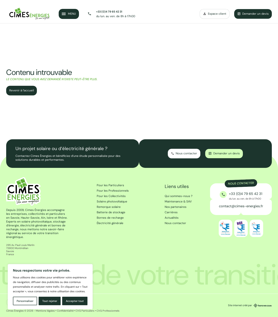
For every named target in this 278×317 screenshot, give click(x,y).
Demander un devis (253, 14)
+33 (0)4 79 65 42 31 (109, 11)
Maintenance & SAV (178, 201)
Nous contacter (175, 223)
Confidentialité (65, 310)
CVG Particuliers (84, 310)
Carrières (171, 212)
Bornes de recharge (110, 218)
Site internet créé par (250, 305)
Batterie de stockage (111, 212)
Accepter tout (75, 301)
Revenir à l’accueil (21, 90)
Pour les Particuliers (110, 185)
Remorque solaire (109, 207)
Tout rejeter (49, 301)
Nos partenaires (175, 207)
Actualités (172, 218)
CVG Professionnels (108, 310)
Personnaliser (25, 301)
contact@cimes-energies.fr (241, 206)
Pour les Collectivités (111, 196)
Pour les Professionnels (113, 191)
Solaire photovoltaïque (112, 201)
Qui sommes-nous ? (178, 196)
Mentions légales (45, 310)
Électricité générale (110, 223)
